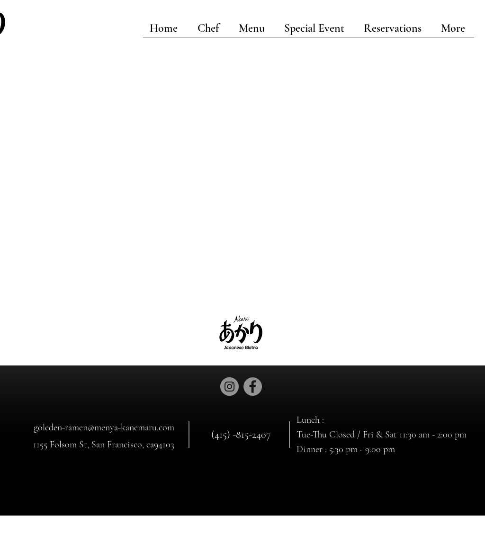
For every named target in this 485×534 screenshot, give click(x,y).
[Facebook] (252, 386)
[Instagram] (229, 386)
